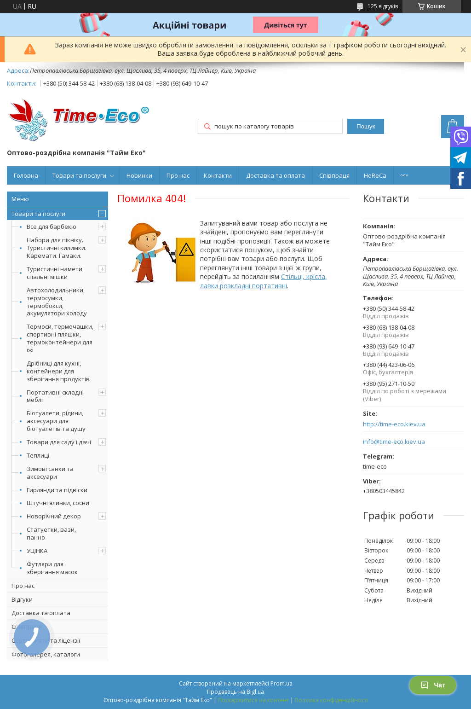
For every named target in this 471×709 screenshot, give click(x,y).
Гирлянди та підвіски (57, 490)
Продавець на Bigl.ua (235, 692)
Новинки (139, 175)
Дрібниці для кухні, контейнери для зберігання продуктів (58, 371)
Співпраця (334, 175)
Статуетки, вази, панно (51, 533)
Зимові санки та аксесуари (50, 473)
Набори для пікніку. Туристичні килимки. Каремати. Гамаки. (56, 248)
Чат (432, 685)
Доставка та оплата (275, 175)
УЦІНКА (37, 550)
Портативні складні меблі (55, 396)
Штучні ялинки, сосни (58, 503)
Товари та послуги (79, 175)
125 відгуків (383, 6)
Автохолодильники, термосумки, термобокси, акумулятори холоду (57, 302)
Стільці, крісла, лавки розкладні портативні (263, 281)
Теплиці (38, 455)
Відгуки (22, 599)
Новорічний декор (54, 516)
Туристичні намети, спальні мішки (55, 273)
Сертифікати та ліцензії (45, 640)
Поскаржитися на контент (253, 700)
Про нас (178, 175)
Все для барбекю (51, 226)
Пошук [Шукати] (365, 126)
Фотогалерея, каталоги (45, 654)
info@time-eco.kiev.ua (394, 442)
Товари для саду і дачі (59, 442)
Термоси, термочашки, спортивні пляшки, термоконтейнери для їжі (60, 338)
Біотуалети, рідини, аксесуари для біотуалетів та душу (56, 421)
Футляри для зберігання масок (52, 568)
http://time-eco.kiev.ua (394, 424)
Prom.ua (281, 683)
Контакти (218, 175)
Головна (26, 175)
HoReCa (375, 175)
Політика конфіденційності (331, 700)
